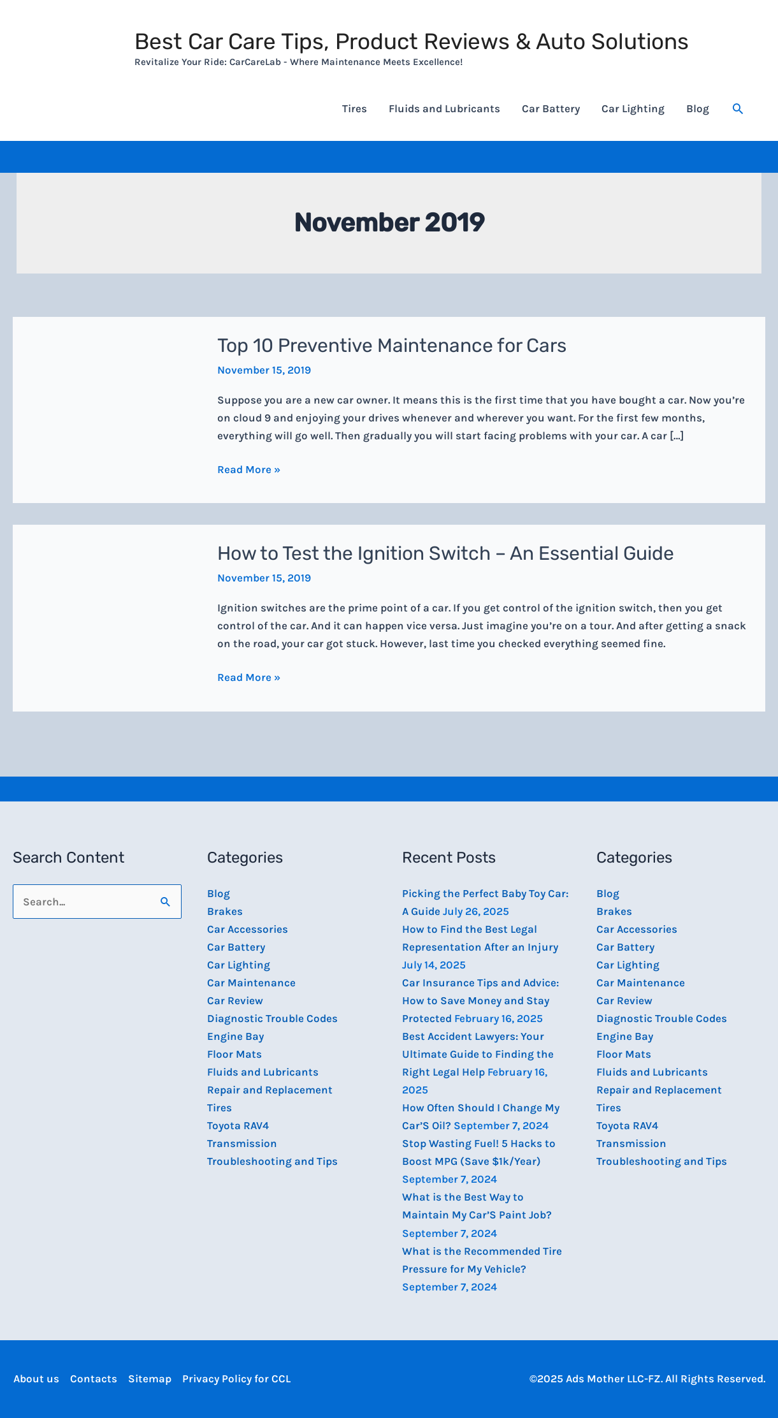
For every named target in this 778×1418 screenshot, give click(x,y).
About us (36, 1378)
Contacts (93, 1378)
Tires (354, 108)
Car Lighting (633, 108)
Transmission (242, 1143)
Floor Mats (234, 1054)
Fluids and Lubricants (444, 108)
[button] (738, 108)
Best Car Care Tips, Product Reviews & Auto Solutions (411, 41)
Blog (697, 108)
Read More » (248, 468)
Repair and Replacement (270, 1089)
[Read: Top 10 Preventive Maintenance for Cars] (106, 408)
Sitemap (149, 1378)
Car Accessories (247, 929)
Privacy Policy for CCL (236, 1378)
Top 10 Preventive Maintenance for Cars (391, 345)
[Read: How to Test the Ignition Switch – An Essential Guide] (106, 617)
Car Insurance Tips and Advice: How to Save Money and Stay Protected (480, 1000)
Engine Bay (235, 1036)
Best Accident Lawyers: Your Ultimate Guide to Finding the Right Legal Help (478, 1054)
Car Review (235, 1000)
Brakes (225, 911)
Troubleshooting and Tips (272, 1161)
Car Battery (551, 108)
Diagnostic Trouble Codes (272, 1018)
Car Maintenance (251, 982)
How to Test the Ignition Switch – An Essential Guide (445, 553)
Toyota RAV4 (238, 1125)
